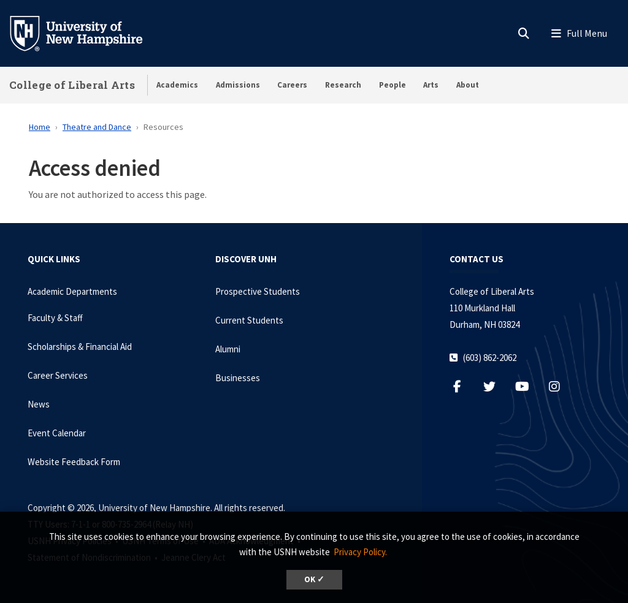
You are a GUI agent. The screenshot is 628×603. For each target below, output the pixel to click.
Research (343, 85)
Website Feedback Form (74, 462)
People (392, 85)
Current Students (249, 320)
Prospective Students (257, 291)
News (39, 404)
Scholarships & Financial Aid (80, 346)
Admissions (238, 85)
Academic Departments (72, 291)
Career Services (58, 375)
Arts (430, 85)
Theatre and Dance (97, 126)
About (467, 85)
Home (39, 126)
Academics (177, 85)
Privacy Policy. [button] (360, 552)
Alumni (227, 349)
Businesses (237, 378)
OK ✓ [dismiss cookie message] (314, 579)
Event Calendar (57, 433)
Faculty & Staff (55, 318)
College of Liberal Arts (72, 85)
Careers (292, 85)
